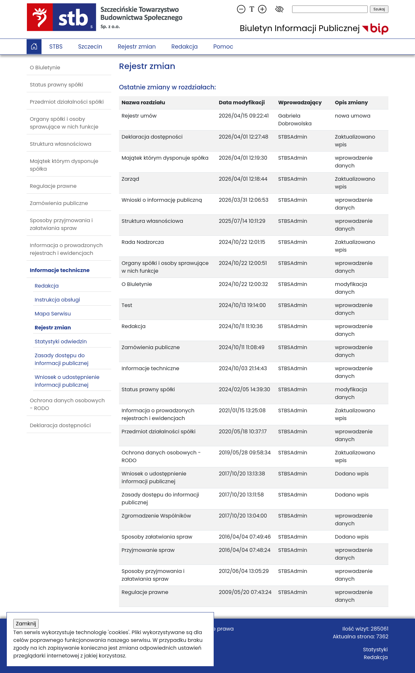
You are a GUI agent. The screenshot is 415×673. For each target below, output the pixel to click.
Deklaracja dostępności (60, 425)
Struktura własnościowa (60, 144)
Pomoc (223, 47)
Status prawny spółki (56, 84)
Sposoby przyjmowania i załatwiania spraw (61, 224)
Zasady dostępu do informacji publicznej (62, 359)
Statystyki (375, 649)
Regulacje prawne (53, 186)
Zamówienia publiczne (59, 203)
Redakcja (185, 47)
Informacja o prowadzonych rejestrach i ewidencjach (66, 249)
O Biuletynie (45, 67)
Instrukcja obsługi (57, 299)
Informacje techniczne (59, 270)
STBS (56, 47)
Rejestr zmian (137, 47)
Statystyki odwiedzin (61, 341)
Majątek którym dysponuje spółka (64, 165)
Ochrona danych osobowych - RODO (67, 404)
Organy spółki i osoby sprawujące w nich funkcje (64, 123)
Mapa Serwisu (53, 313)
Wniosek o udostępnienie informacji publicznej (67, 381)
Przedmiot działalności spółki (67, 102)
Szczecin (90, 47)
